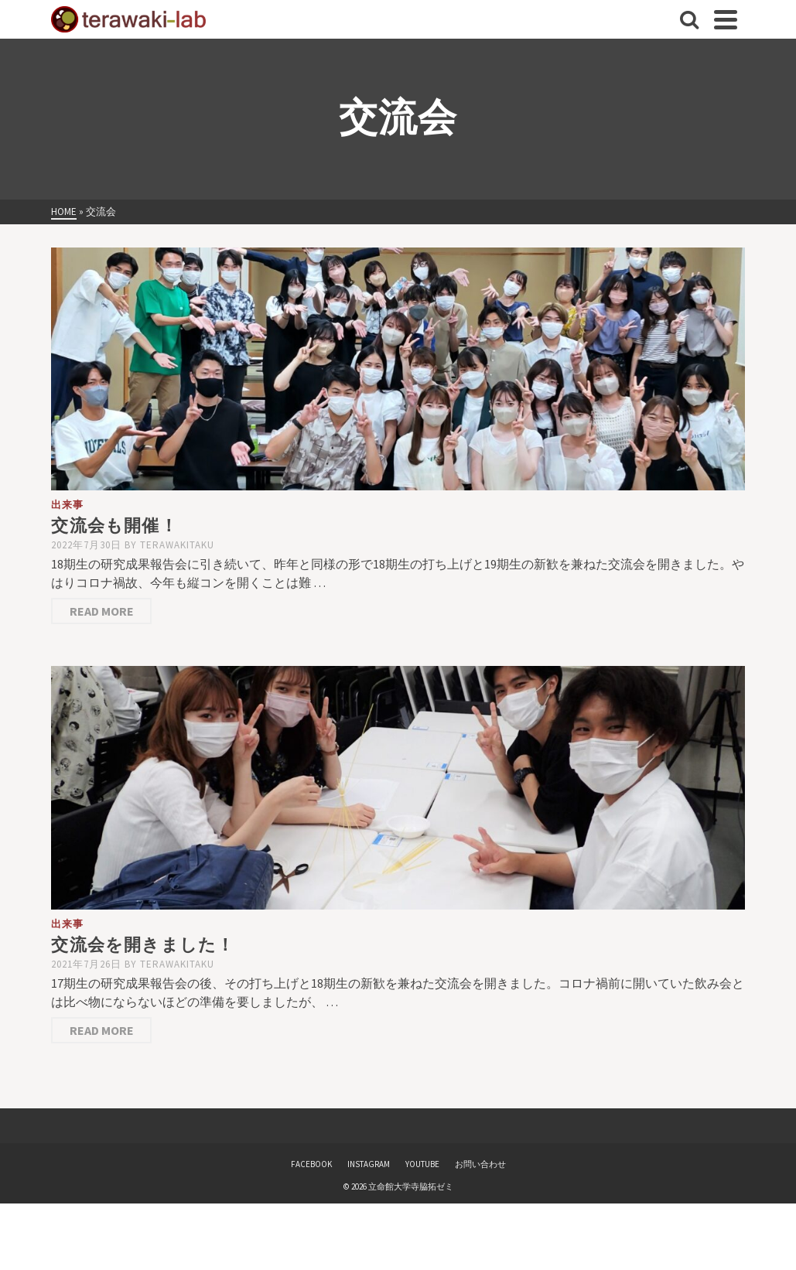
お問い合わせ (480, 1164)
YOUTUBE (422, 1164)
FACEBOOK (311, 1164)
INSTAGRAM (368, 1164)
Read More (102, 611)
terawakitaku (177, 544)
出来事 (67, 504)
